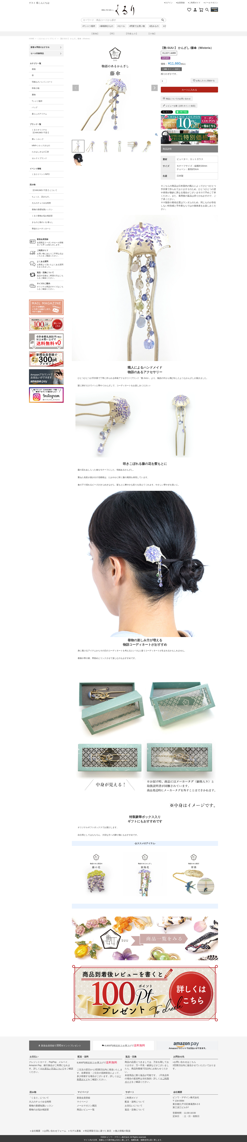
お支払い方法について (53, 1068)
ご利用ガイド (194, 3)
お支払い (34, 1056)
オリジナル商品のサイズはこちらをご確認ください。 (50, 286)
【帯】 (112, 33)
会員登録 (181, 3)
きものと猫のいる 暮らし (42, 222)
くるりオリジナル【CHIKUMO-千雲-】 (41, 131)
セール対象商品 (37, 53)
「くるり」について (39, 1097)
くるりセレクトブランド (46, 39)
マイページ (83, 1092)
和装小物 (35, 88)
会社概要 (177, 1092)
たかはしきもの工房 (40, 152)
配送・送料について (135, 1101)
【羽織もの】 (131, 33)
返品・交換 (130, 1056)
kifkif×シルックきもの (41, 145)
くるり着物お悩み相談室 (42, 216)
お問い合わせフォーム (55, 1131)
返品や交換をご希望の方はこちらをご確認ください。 (50, 275)
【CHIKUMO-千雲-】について (44, 190)
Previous (75, 88)
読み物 (33, 1092)
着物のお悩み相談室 (39, 1109)
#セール (121, 26)
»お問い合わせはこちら (184, 1062)
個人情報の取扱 (122, 1131)
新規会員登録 (83, 1097)
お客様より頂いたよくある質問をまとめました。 (50, 264)
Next (154, 88)
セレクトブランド (39, 158)
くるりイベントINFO (41, 174)
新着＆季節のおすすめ (40, 47)
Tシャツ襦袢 (37, 101)
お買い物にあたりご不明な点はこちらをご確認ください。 (50, 253)
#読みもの (154, 26)
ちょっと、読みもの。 (41, 197)
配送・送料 (83, 1056)
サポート (129, 1092)
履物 (34, 95)
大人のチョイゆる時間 (41, 203)
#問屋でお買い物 (137, 26)
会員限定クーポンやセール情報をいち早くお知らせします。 (50, 242)
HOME (31, 39)
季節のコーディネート (41, 229)
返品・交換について (135, 1109)
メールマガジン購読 (87, 1105)
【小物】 (152, 33)
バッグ (34, 107)
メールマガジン (211, 3)
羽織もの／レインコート (42, 82)
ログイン (169, 3)
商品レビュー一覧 (86, 1109)
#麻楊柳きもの (106, 26)
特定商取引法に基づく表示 (98, 1131)
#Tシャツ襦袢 (89, 26)
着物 (34, 69)
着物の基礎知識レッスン (42, 209)
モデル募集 (75, 1131)
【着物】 (95, 33)
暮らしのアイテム (39, 114)
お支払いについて (133, 1105)
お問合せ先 (178, 1056)
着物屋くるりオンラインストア (124, 10)
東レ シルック (38, 139)
